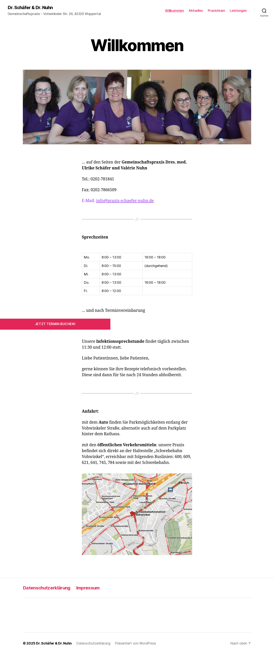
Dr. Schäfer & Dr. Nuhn (30, 7)
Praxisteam (216, 11)
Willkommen (174, 11)
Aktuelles (196, 11)
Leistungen (238, 11)
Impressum (88, 588)
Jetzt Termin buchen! (55, 324)
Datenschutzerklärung (46, 588)
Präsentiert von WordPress (135, 643)
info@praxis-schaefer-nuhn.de (125, 200)
